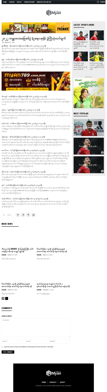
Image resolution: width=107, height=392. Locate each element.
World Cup (10, 34)
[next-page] (6, 298)
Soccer (4, 34)
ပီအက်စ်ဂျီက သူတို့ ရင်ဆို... (88, 146)
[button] (101, 2)
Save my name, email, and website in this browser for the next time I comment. (29, 347)
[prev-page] (3, 298)
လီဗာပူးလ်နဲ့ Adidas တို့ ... (88, 127)
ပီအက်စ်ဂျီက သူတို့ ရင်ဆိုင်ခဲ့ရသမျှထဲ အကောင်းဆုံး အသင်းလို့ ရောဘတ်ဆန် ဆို (52, 250)
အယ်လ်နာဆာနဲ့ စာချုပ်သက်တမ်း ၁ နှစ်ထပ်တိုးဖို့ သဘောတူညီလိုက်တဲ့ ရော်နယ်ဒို (53, 285)
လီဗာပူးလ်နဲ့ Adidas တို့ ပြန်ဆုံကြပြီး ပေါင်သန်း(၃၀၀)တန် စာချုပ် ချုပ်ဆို (17, 250)
